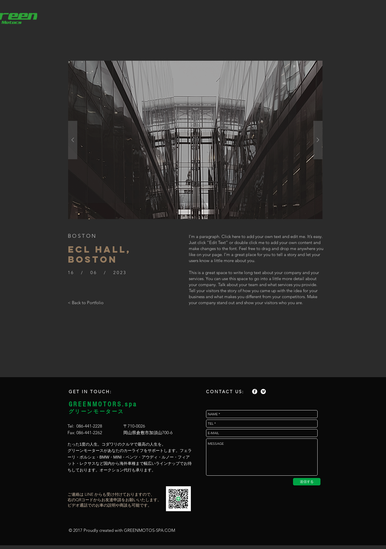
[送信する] (306, 481)
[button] (195, 140)
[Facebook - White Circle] (254, 391)
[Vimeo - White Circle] (263, 391)
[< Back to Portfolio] (86, 302)
